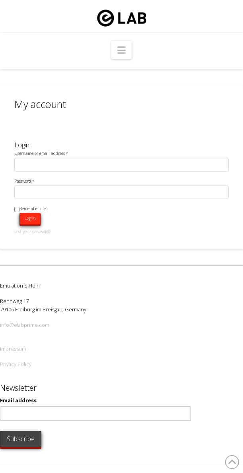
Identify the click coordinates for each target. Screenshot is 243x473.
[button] (121, 50)
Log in (30, 218)
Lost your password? (32, 231)
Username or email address (41, 153)
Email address (18, 400)
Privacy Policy (15, 364)
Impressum (13, 348)
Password (24, 181)
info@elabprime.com (24, 324)
